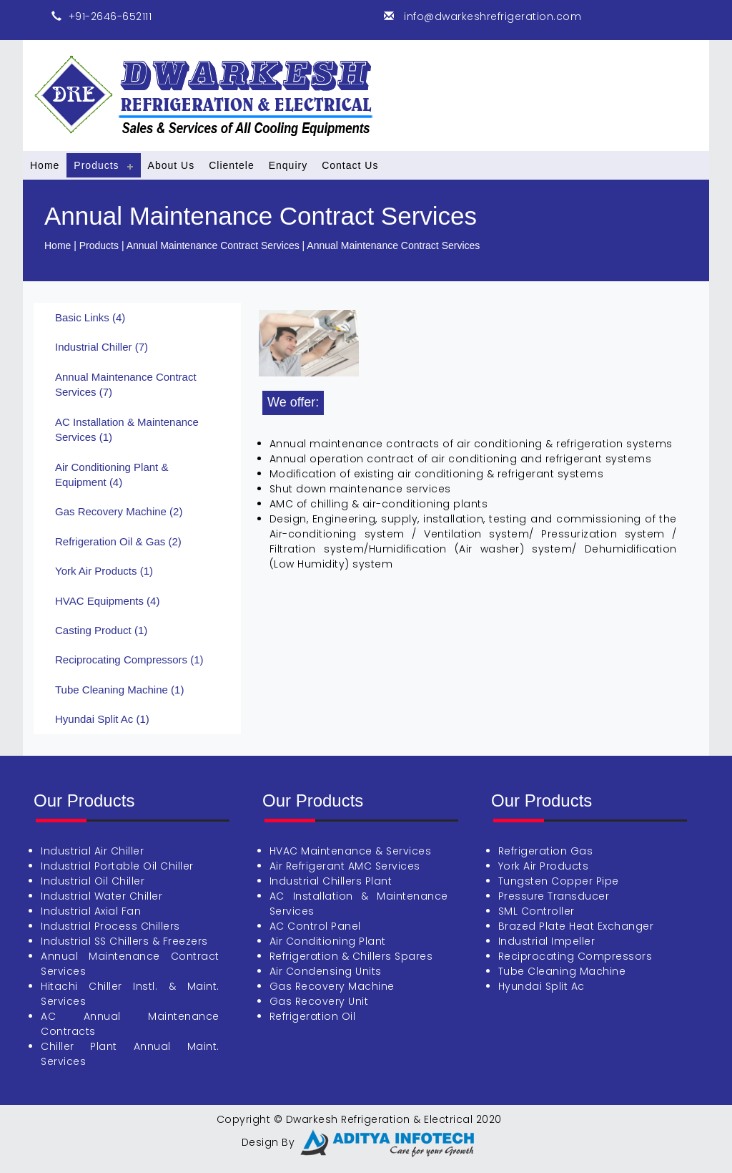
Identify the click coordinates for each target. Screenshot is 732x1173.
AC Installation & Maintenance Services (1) (127, 429)
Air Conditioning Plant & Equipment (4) (111, 474)
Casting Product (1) (101, 630)
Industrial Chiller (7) (101, 347)
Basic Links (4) (90, 317)
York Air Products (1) (104, 571)
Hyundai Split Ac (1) (102, 719)
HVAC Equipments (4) (107, 601)
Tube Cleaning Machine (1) (119, 689)
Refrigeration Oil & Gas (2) (118, 541)
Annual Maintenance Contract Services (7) (126, 384)
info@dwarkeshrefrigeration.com (491, 16)
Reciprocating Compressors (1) (129, 659)
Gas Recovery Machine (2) (118, 511)
